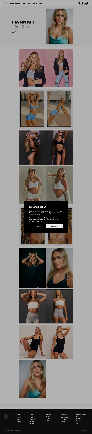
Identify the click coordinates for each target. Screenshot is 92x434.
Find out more (37, 226)
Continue (54, 226)
